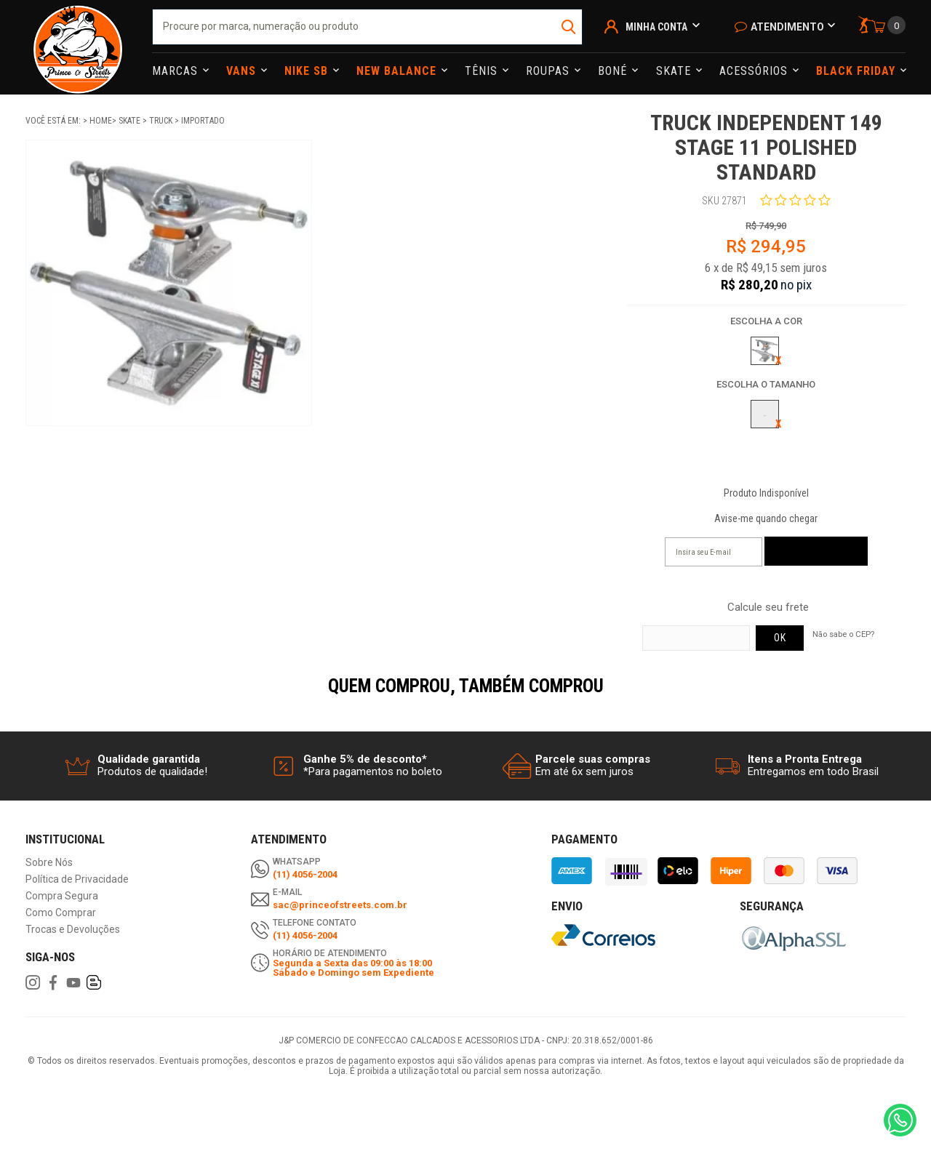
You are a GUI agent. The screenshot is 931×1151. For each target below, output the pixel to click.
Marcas (176, 71)
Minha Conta (656, 27)
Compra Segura (61, 896)
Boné (614, 71)
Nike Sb (308, 71)
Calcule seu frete (768, 607)
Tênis (483, 71)
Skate (675, 71)
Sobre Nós (49, 862)
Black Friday (857, 71)
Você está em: (54, 121)
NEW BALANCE (398, 71)
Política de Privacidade (77, 879)
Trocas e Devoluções (72, 929)
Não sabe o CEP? (843, 634)
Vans (243, 71)
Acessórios (755, 71)
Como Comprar (60, 912)
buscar (570, 27)
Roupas (549, 71)
